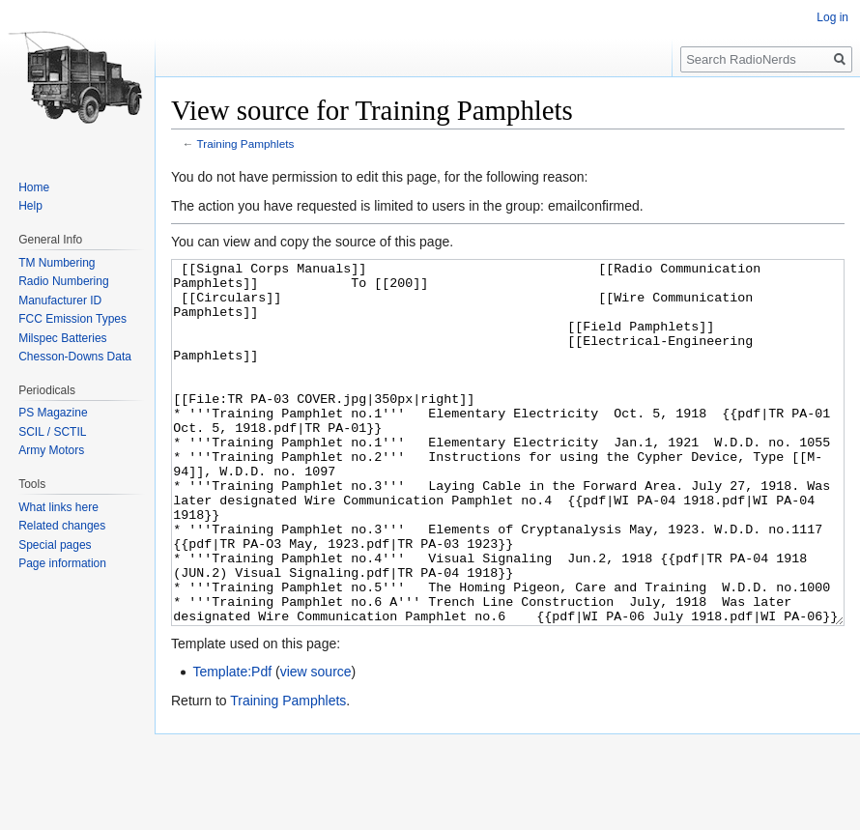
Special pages (54, 545)
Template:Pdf (232, 744)
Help (30, 206)
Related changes (61, 525)
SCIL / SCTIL (52, 432)
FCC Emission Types (72, 319)
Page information (62, 563)
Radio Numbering (63, 281)
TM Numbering (56, 263)
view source (316, 744)
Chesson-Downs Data (74, 356)
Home (33, 187)
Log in (832, 17)
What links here (58, 507)
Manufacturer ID (59, 300)
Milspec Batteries (62, 338)
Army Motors (51, 450)
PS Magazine (52, 412)
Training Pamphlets (246, 143)
